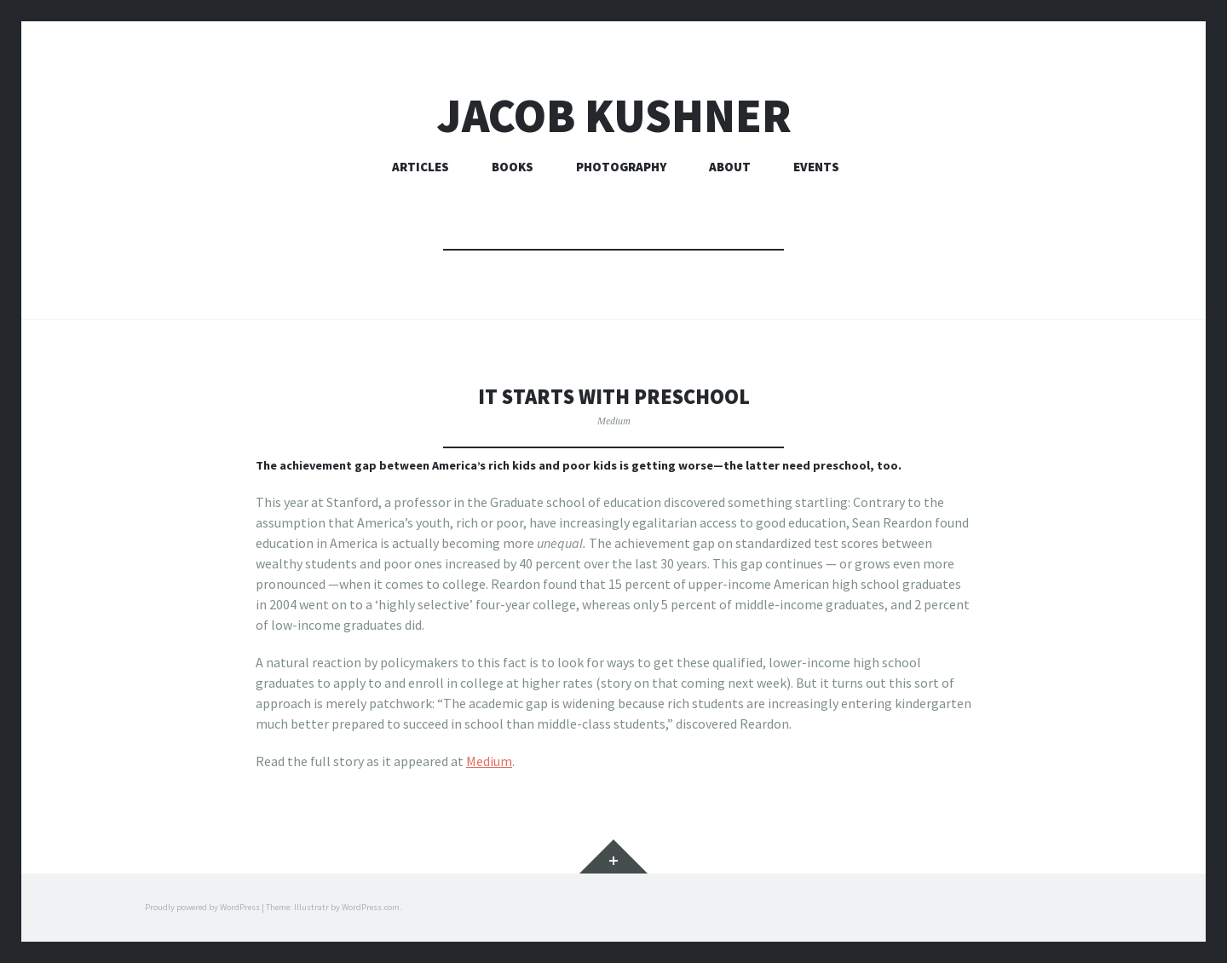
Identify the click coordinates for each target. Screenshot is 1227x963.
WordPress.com (371, 907)
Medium (614, 420)
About (730, 167)
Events (816, 167)
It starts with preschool (613, 396)
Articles (420, 167)
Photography (621, 167)
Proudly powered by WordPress (202, 907)
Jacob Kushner (614, 115)
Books (512, 167)
